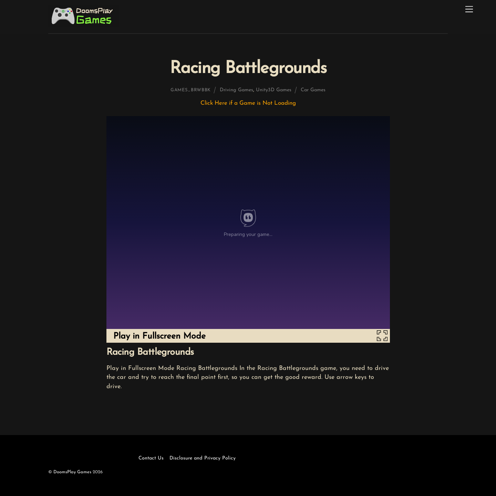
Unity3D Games (273, 90)
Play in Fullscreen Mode (159, 336)
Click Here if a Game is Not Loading (248, 103)
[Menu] (469, 9)
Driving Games (236, 90)
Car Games (313, 90)
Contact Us (151, 458)
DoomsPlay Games (72, 472)
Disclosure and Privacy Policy (202, 458)
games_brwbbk (190, 90)
